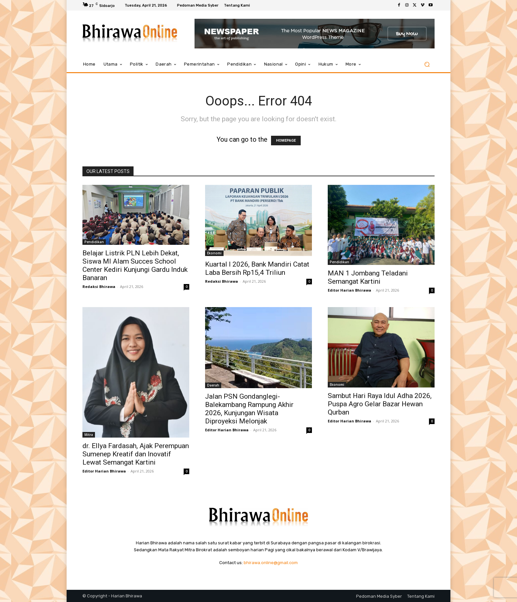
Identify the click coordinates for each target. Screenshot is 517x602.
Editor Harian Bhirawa (349, 290)
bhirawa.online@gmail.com (271, 562)
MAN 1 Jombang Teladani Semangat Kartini (368, 277)
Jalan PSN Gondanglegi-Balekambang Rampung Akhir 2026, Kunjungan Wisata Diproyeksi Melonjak (249, 408)
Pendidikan (94, 242)
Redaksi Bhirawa (98, 286)
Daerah (213, 385)
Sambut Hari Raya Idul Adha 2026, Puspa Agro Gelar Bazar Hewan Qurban (380, 404)
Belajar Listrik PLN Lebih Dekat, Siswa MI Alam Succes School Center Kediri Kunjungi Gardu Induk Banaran (135, 265)
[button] (427, 64)
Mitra (88, 434)
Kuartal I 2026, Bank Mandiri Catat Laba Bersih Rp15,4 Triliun (257, 268)
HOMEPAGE (286, 140)
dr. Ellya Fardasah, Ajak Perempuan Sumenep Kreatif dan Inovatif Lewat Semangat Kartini (135, 454)
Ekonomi (214, 253)
